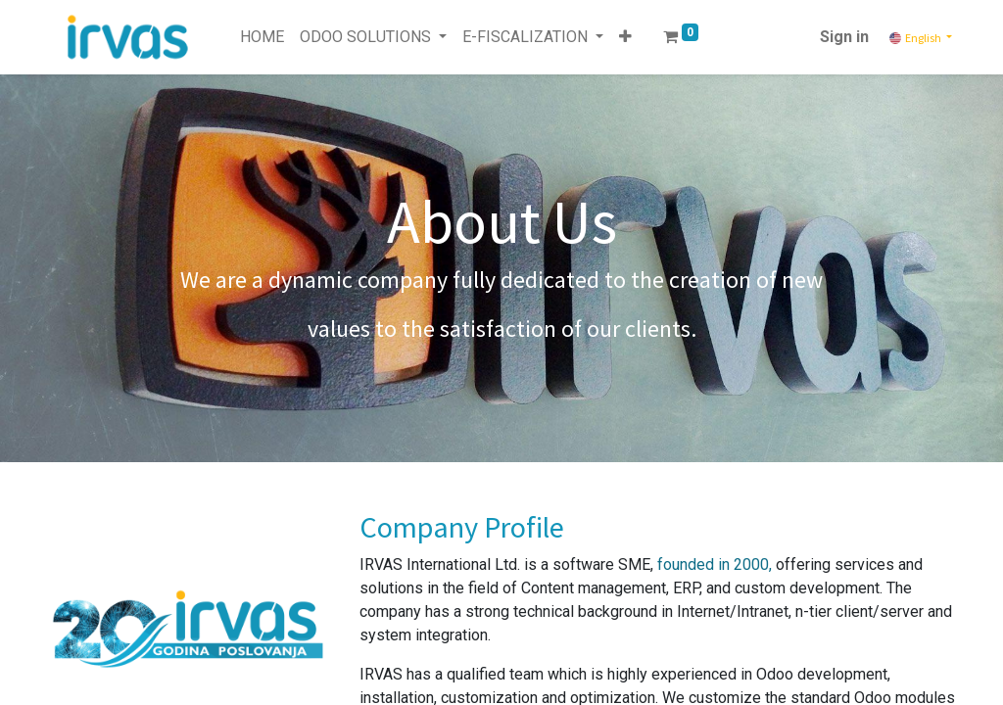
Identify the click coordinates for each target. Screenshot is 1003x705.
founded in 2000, (714, 564)
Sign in (844, 36)
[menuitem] (262, 37)
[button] (625, 37)
